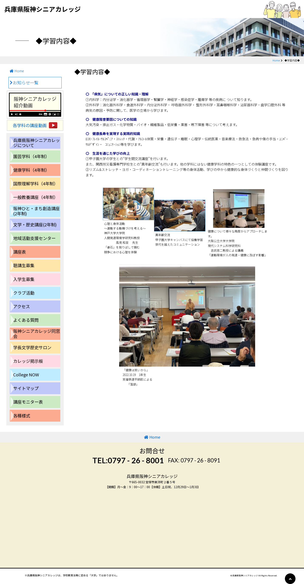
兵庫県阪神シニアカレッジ (42, 9)
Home (276, 60)
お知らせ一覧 (25, 82)
